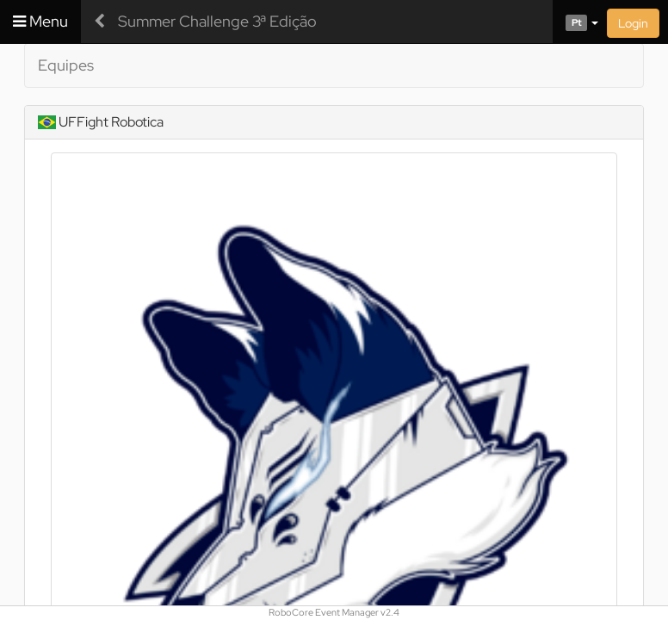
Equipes (66, 65)
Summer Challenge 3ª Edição (217, 21)
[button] (575, 21)
